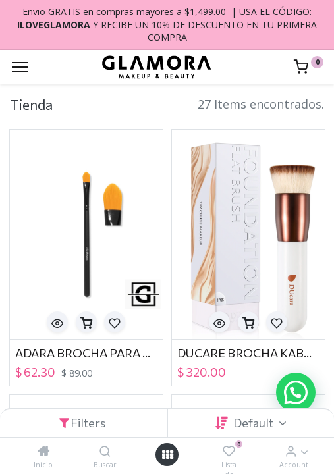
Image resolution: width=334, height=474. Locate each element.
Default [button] (254, 422)
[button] (57, 321)
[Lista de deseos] (229, 451)
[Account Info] (291, 451)
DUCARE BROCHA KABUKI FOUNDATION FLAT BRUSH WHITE (248, 353)
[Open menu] (167, 454)
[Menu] (20, 67)
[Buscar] (105, 451)
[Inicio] (43, 451)
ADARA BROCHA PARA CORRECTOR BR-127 (86, 353)
